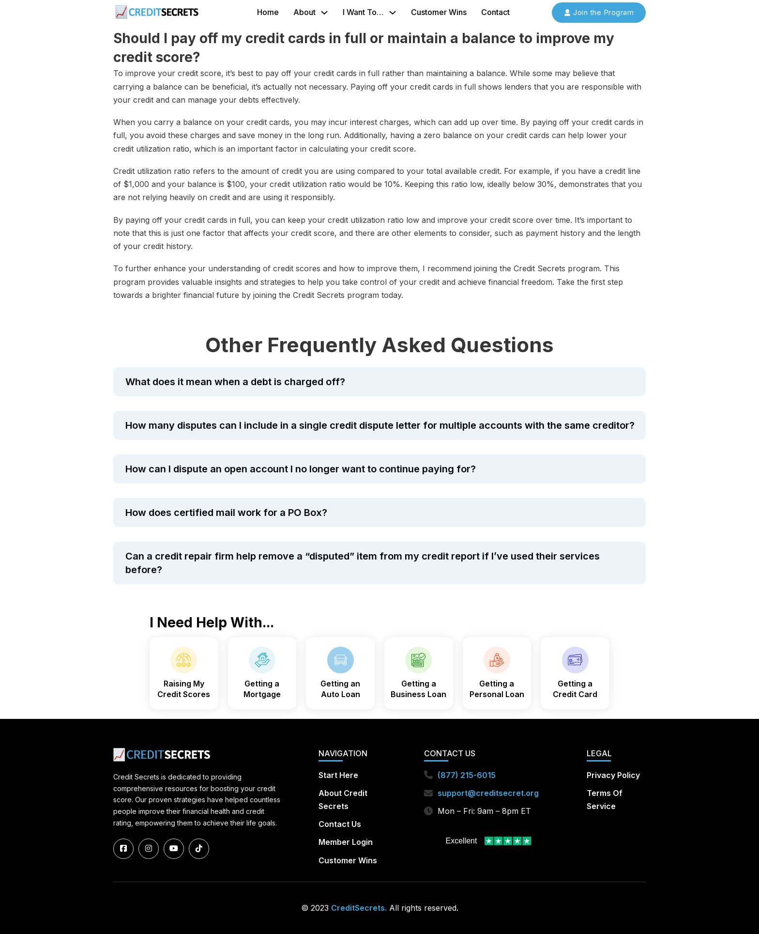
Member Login (346, 842)
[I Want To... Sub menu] (392, 12)
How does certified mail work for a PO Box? (226, 512)
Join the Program (599, 12)
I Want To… (363, 12)
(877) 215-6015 (467, 775)
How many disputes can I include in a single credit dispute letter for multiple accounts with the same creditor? (380, 425)
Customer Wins (439, 12)
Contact (495, 12)
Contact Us (340, 824)
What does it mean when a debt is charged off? (235, 382)
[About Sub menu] (324, 12)
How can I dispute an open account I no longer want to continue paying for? (300, 469)
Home (268, 12)
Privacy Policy (613, 775)
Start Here (338, 775)
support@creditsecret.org (488, 793)
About (304, 12)
